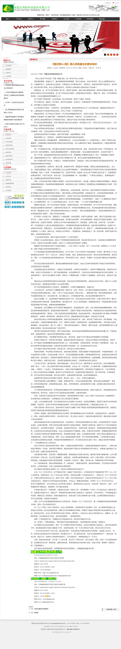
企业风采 (8, 173)
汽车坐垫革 (9, 142)
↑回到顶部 (109, 609)
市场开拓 (8, 187)
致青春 (36, 612)
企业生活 (8, 176)
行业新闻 (8, 76)
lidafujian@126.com (48, 602)
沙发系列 (8, 138)
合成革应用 (9, 159)
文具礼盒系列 (10, 149)
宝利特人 (8, 73)
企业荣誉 (8, 190)
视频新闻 (8, 69)
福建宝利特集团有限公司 (53, 74)
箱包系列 (8, 135)
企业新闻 (8, 65)
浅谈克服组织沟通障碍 (41, 609)
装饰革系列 (9, 145)
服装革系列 (9, 156)
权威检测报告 (10, 183)
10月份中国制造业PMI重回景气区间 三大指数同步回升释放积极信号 (14, 95)
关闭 (114, 609)
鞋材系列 (8, 152)
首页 (7, 19)
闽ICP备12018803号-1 (73, 629)
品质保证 (8, 180)
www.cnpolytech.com (56, 623)
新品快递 (8, 163)
